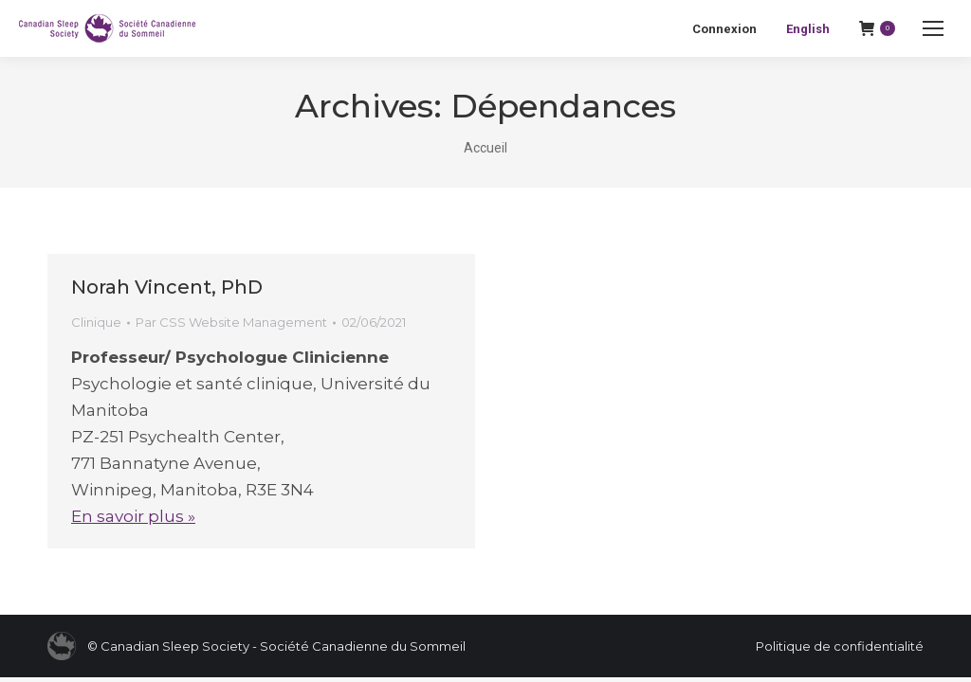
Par (231, 322)
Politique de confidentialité (840, 646)
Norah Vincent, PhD (167, 287)
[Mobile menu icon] (933, 28)
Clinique (96, 322)
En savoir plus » (133, 516)
